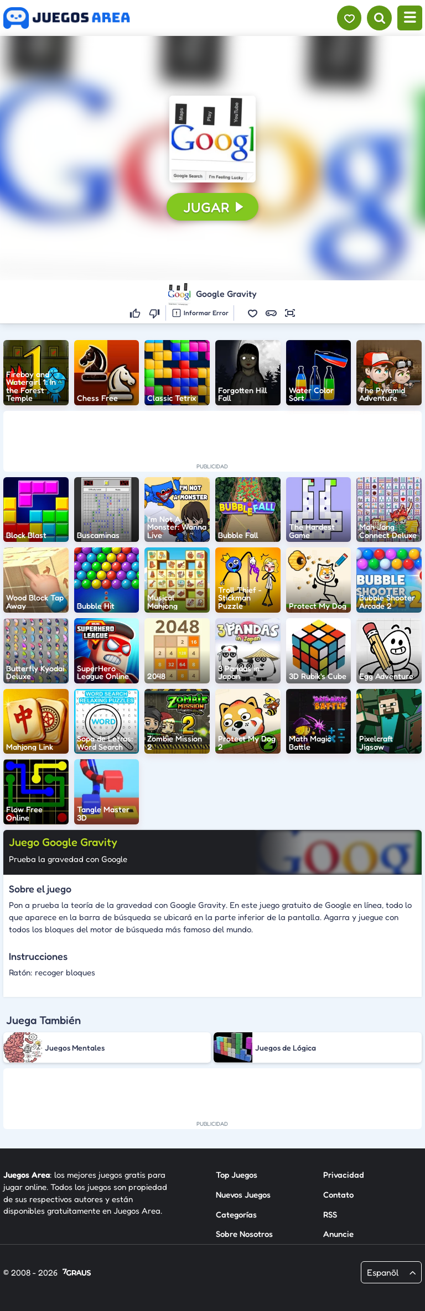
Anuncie (338, 1234)
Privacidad (343, 1174)
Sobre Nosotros (244, 1234)
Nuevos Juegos (243, 1194)
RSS (330, 1214)
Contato (338, 1194)
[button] (212, 139)
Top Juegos (236, 1174)
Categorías (236, 1214)
